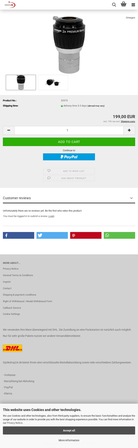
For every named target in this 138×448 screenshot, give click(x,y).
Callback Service (12, 307)
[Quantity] (69, 130)
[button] (8, 130)
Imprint (7, 281)
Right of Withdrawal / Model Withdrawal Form (27, 301)
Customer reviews (17, 198)
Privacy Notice (14, 422)
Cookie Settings (11, 314)
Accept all (69, 430)
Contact (7, 288)
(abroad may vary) (96, 106)
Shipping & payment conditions (19, 294)
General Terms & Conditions (18, 275)
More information (69, 440)
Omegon (130, 17)
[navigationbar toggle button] (133, 5)
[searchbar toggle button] (114, 5)
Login (51, 216)
